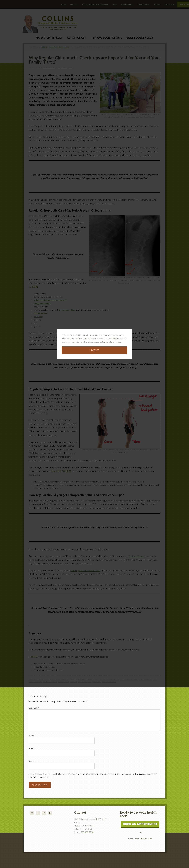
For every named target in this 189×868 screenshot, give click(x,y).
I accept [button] (94, 408)
